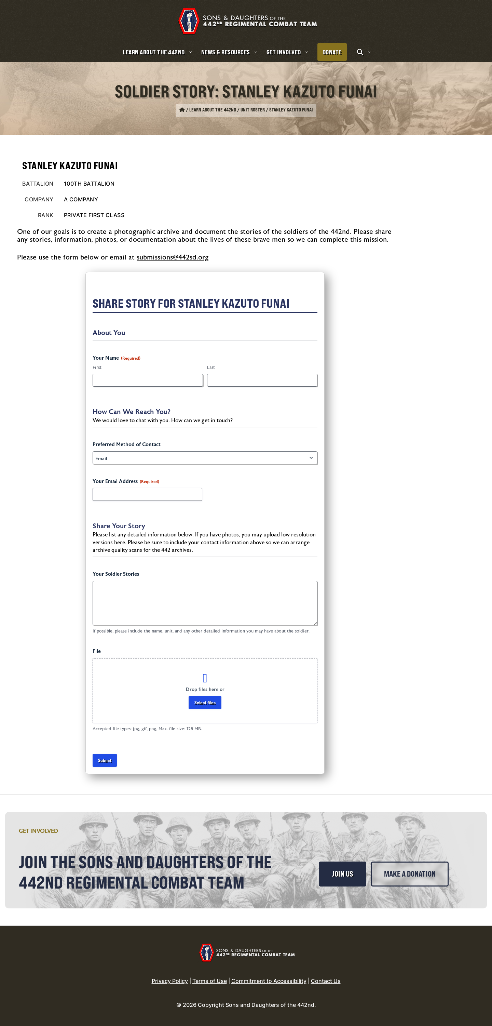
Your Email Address (126, 482)
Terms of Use (209, 981)
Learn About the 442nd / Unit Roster (227, 109)
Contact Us (326, 981)
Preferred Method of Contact (127, 445)
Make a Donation (410, 873)
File (97, 651)
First (97, 367)
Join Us (342, 873)
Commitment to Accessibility (268, 981)
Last (211, 367)
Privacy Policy (170, 981)
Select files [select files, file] (205, 702)
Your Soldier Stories (116, 574)
